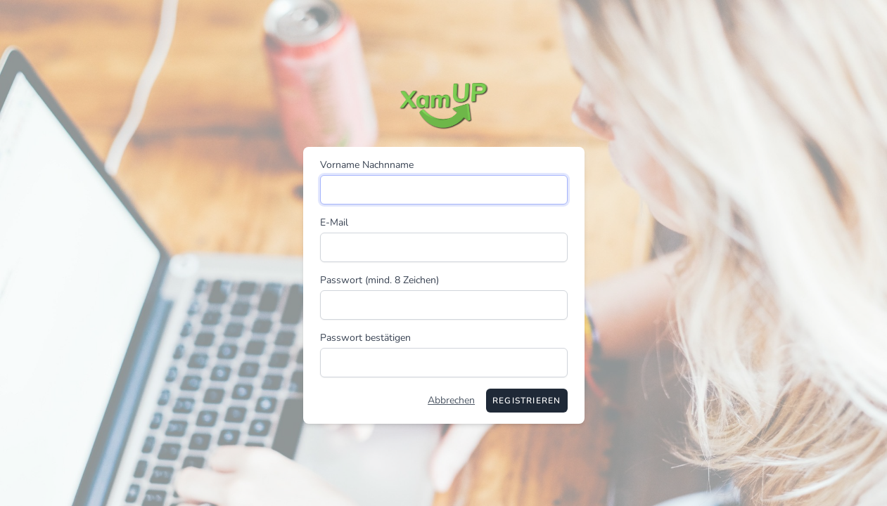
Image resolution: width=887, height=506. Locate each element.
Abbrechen (451, 400)
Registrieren (526, 400)
